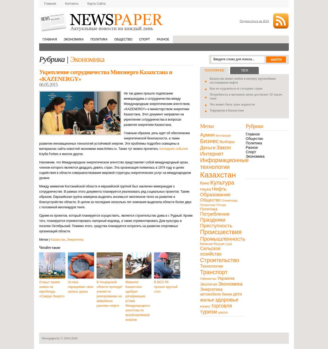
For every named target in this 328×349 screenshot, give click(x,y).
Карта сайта (96, 3)
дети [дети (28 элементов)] (237, 294)
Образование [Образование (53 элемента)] (215, 194)
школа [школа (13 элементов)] (223, 312)
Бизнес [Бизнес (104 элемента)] (209, 141)
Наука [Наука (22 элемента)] (205, 189)
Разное (163, 39)
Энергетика (75, 239)
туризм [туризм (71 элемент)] (208, 312)
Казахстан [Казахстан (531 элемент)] (218, 174)
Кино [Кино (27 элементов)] (204, 183)
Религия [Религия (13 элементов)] (206, 244)
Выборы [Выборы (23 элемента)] (227, 141)
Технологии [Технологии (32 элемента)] (211, 266)
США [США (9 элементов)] (228, 244)
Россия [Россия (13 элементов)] (218, 244)
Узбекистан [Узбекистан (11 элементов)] (208, 279)
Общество (123, 39)
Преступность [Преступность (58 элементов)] (216, 225)
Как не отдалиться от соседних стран (236, 88)
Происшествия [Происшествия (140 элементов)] (221, 232)
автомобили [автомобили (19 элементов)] (210, 294)
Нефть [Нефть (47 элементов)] (219, 189)
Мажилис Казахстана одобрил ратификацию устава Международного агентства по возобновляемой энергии (137, 301)
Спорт (144, 39)
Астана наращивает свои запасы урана (80, 286)
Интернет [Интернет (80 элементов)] (212, 154)
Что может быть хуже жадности (232, 104)
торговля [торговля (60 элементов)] (221, 306)
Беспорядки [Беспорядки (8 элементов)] (223, 135)
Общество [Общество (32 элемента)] (210, 200)
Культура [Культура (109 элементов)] (222, 182)
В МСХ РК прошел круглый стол (166, 286)
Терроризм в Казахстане (227, 110)
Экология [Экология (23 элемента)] (208, 284)
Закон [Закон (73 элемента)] (223, 147)
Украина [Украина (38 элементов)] (226, 278)
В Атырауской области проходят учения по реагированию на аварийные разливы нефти (109, 293)
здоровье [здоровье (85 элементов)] (227, 300)
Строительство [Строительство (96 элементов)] (219, 260)
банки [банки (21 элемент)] (227, 294)
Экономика (74, 39)
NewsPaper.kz (102, 22)
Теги (244, 70)
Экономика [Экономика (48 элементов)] (230, 284)
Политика (98, 39)
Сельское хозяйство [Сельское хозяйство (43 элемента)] (211, 251)
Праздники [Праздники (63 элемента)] (212, 220)
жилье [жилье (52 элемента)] (207, 300)
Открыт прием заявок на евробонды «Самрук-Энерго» (52, 289)
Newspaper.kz (51, 338)
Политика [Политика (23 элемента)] (209, 209)
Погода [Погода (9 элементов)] (221, 204)
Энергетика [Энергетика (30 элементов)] (211, 289)
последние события (173, 149)
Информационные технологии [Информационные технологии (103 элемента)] (224, 163)
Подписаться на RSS (254, 21)
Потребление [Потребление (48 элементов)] (215, 214)
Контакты (72, 3)
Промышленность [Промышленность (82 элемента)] (222, 239)
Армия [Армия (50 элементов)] (207, 135)
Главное (253, 134)
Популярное (214, 70)
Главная (50, 3)
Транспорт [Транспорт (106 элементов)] (214, 272)
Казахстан (58, 239)
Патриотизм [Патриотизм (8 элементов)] (207, 204)
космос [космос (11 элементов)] (205, 306)
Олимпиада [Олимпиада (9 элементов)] (229, 200)
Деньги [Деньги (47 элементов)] (207, 147)
